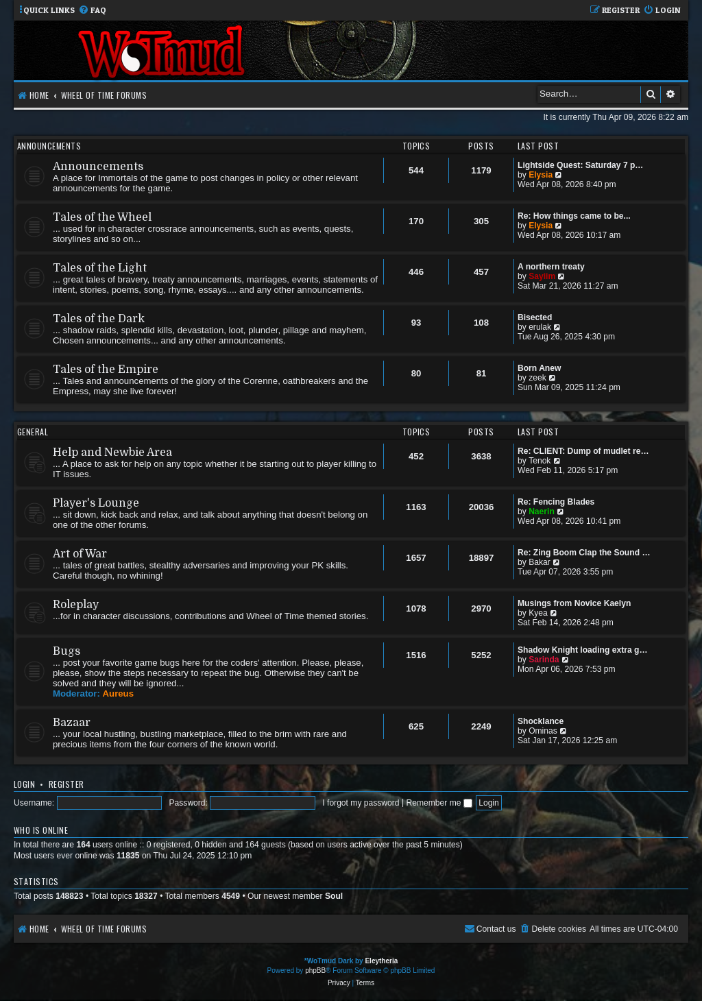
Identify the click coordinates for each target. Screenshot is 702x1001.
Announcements (49, 146)
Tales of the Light (100, 268)
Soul (334, 896)
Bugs (66, 651)
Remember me (439, 803)
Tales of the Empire (105, 369)
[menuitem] (92, 10)
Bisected (535, 317)
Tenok (539, 461)
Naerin (542, 511)
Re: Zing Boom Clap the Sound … (584, 552)
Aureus (118, 693)
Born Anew (539, 368)
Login (24, 784)
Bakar (539, 562)
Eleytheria (381, 961)
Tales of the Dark (99, 319)
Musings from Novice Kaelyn (574, 603)
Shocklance (541, 721)
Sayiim (542, 276)
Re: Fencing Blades (556, 502)
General (32, 431)
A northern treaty (551, 267)
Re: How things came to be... (574, 216)
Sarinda (544, 659)
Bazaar (71, 722)
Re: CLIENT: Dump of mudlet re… (583, 451)
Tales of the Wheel (102, 217)
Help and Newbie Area (112, 452)
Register (66, 784)
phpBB (315, 970)
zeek (537, 378)
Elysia (541, 175)
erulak (540, 327)
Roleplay (76, 605)
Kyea (538, 613)
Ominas (543, 731)
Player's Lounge (96, 503)
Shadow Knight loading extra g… (582, 650)
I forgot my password (360, 803)
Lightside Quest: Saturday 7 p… (580, 165)
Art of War (80, 554)
